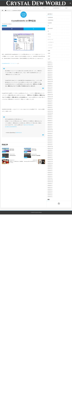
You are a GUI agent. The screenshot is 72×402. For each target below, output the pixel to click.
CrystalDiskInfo (50, 17)
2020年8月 (49, 150)
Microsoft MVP (50, 28)
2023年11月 (50, 96)
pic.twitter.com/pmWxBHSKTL (11, 126)
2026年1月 (49, 64)
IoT (48, 25)
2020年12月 (50, 146)
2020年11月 (50, 148)
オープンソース (50, 39)
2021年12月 (50, 129)
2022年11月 (50, 111)
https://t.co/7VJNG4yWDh (29, 124)
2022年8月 (49, 116)
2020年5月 (49, 155)
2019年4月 (49, 174)
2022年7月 (49, 118)
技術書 (49, 50)
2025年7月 (49, 70)
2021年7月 (49, 135)
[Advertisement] (20, 174)
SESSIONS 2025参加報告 (36, 156)
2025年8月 (49, 68)
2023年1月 (49, 107)
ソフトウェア (4, 25)
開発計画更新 (12, 151)
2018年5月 (49, 191)
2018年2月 (49, 196)
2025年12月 (50, 66)
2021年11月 (50, 131)
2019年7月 (49, 168)
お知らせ (3, 158)
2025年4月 (49, 74)
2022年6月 (49, 120)
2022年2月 (49, 126)
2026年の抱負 (34, 151)
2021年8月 (49, 133)
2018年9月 (49, 183)
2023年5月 (49, 103)
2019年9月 (49, 165)
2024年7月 (49, 87)
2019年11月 (50, 161)
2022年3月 (49, 124)
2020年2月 (49, 157)
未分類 (49, 53)
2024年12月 (50, 79)
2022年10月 (50, 113)
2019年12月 (50, 159)
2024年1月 (49, 92)
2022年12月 (50, 109)
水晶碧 (49, 56)
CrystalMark (50, 22)
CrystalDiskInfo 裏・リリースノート (9, 63)
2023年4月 (49, 105)
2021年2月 (49, 142)
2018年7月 (49, 187)
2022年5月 (49, 122)
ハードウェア (50, 47)
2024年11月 (50, 81)
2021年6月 (49, 137)
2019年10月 (50, 163)
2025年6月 (49, 72)
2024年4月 (49, 90)
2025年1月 (49, 77)
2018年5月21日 (19, 132)
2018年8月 (49, 185)
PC (48, 31)
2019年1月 (49, 178)
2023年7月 (49, 100)
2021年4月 (49, 139)
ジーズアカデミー (51, 42)
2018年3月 (49, 194)
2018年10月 (50, 181)
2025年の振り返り (13, 156)
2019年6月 (49, 170)
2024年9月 (49, 83)
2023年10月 (50, 98)
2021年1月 (49, 144)
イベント (25, 158)
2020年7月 (49, 152)
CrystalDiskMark (50, 20)
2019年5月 (49, 172)
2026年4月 (49, 62)
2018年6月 (49, 189)
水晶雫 (49, 58)
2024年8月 (49, 85)
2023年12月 (50, 94)
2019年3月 (49, 176)
